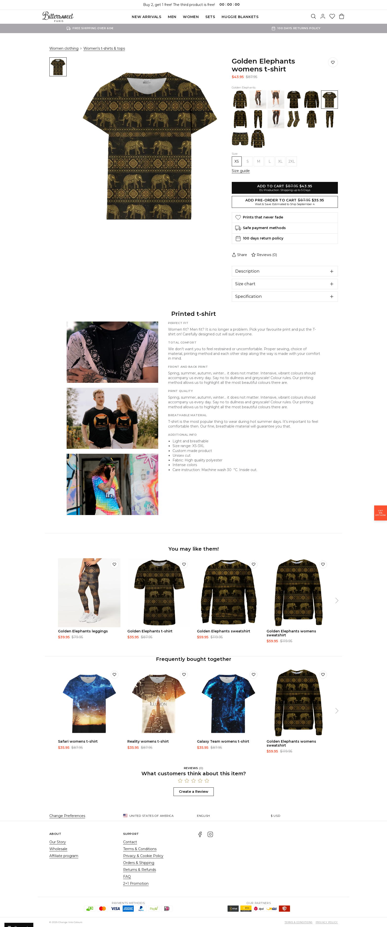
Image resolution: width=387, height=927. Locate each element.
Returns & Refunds (139, 869)
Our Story (57, 842)
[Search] (313, 17)
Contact (130, 842)
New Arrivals (146, 17)
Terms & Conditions (139, 849)
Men (172, 17)
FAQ (127, 876)
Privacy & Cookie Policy (143, 856)
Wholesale (58, 849)
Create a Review (193, 791)
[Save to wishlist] (333, 62)
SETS (210, 17)
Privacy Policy (327, 922)
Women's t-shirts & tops (104, 48)
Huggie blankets (240, 17)
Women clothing (63, 48)
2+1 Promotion (136, 883)
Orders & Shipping (138, 863)
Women (191, 17)
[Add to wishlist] (114, 564)
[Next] (337, 601)
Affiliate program (63, 856)
